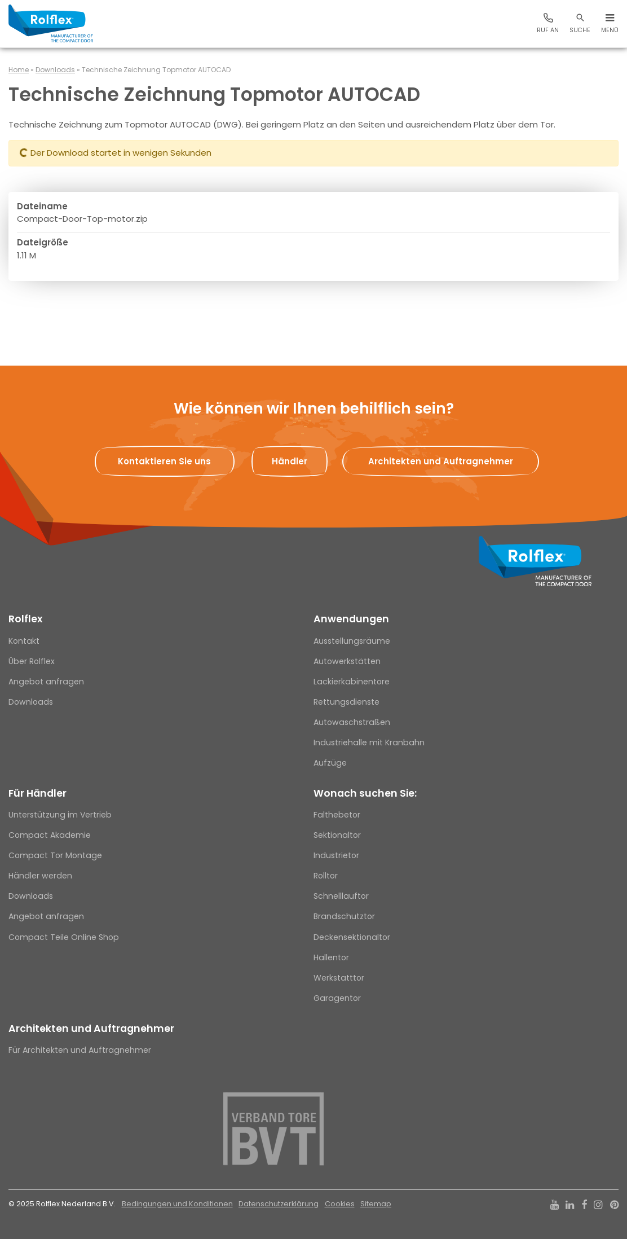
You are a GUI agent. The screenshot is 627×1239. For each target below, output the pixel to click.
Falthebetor (337, 814)
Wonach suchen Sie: (365, 793)
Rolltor (326, 875)
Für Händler (37, 793)
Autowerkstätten (347, 661)
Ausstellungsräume (352, 641)
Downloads (55, 69)
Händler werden (40, 875)
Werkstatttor (339, 977)
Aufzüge (330, 762)
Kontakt (23, 641)
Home (18, 69)
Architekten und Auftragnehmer (91, 1028)
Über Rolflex (31, 661)
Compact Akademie (49, 835)
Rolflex (25, 619)
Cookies (340, 1204)
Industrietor (336, 855)
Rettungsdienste (346, 702)
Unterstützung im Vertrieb (60, 814)
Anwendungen (351, 619)
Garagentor (337, 998)
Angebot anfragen (46, 681)
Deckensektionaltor (352, 937)
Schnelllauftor (341, 896)
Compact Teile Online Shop (63, 937)
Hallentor (331, 957)
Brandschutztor (344, 916)
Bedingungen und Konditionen (177, 1204)
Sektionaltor (337, 835)
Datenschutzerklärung (279, 1204)
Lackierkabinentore (352, 681)
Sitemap (375, 1204)
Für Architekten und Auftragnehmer (79, 1050)
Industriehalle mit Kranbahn (369, 742)
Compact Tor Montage (55, 855)
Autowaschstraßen (352, 722)
